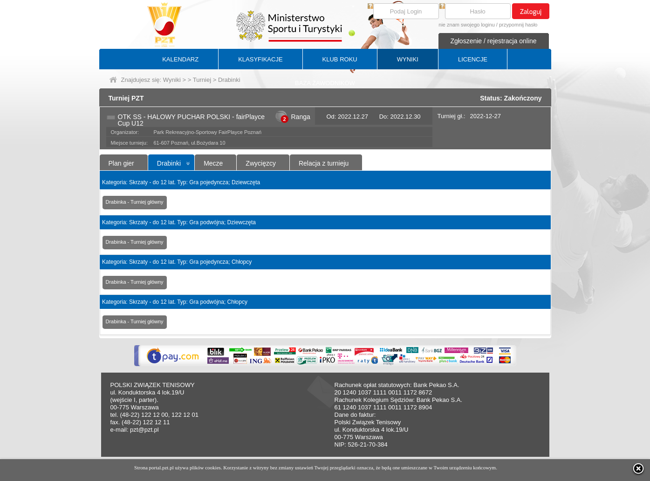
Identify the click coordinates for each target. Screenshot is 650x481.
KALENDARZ (180, 59)
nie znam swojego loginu (466, 24)
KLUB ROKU (339, 59)
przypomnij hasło (518, 24)
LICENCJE (472, 59)
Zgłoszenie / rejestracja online (493, 41)
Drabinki (169, 163)
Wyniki (172, 79)
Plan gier (121, 163)
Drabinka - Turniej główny (135, 202)
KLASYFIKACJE (260, 59)
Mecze (213, 163)
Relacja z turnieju (324, 163)
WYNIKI (407, 59)
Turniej (202, 79)
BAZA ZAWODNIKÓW (325, 83)
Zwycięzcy (261, 163)
